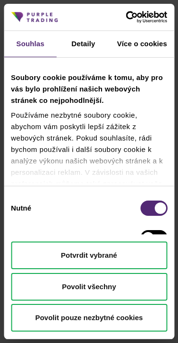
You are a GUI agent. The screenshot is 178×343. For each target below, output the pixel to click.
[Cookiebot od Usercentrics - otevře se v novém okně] (126, 17)
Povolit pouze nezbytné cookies (89, 317)
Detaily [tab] (83, 44)
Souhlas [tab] (30, 44)
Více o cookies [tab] (142, 44)
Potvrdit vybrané (89, 255)
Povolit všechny (89, 286)
